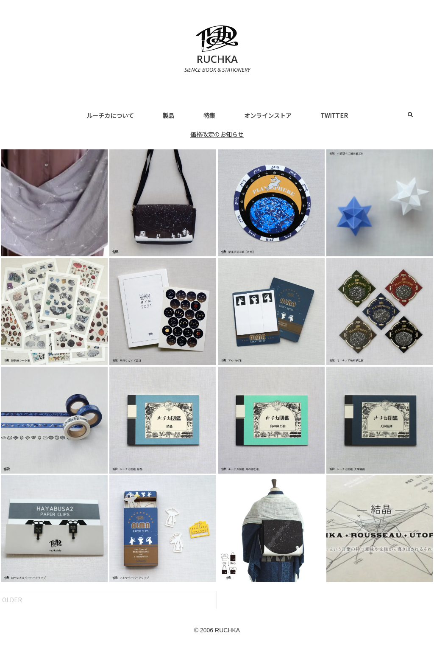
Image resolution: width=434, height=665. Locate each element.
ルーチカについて (110, 115)
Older (12, 599)
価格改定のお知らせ (217, 134)
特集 (209, 115)
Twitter (334, 115)
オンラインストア (268, 115)
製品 (169, 115)
